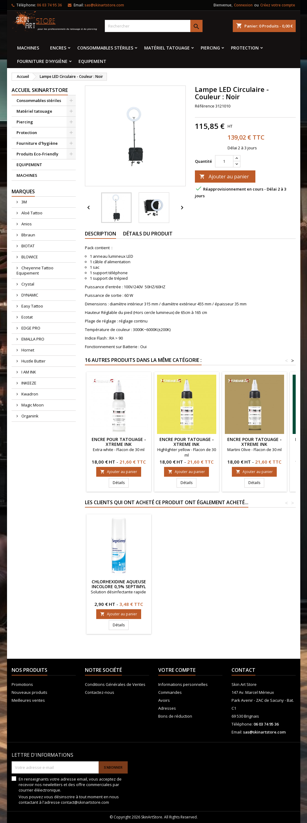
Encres (58, 48)
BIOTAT (27, 246)
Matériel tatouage (167, 48)
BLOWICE (29, 257)
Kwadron (29, 394)
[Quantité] (224, 161)
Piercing (210, 48)
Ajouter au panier (224, 176)
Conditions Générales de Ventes (115, 684)
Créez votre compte (277, 5)
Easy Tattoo (31, 306)
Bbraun (27, 235)
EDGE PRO (30, 328)
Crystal (27, 284)
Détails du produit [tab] (148, 233)
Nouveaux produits (29, 692)
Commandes (170, 692)
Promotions (22, 684)
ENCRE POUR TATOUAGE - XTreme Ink (119, 441)
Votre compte (177, 670)
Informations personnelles (183, 684)
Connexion (243, 5)
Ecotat (26, 317)
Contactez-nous (99, 692)
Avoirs (164, 700)
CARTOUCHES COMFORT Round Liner (186, 584)
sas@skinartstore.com (104, 5)
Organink (29, 416)
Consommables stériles (105, 48)
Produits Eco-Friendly (37, 154)
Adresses (167, 708)
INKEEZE (28, 383)
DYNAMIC (29, 295)
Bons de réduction (175, 716)
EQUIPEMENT (92, 61)
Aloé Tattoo (31, 213)
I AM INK (28, 372)
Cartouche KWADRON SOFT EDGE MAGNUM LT (118, 584)
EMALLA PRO (32, 339)
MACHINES (28, 48)
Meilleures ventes (28, 700)
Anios (26, 224)
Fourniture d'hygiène (42, 61)
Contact (243, 670)
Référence (204, 106)
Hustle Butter (33, 361)
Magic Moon (32, 405)
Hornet (27, 350)
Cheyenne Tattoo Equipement (34, 270)
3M (23, 202)
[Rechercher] (154, 26)
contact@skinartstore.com (85, 802)
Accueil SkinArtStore (40, 90)
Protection (245, 48)
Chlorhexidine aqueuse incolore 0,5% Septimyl (254, 584)
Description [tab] (100, 233)
